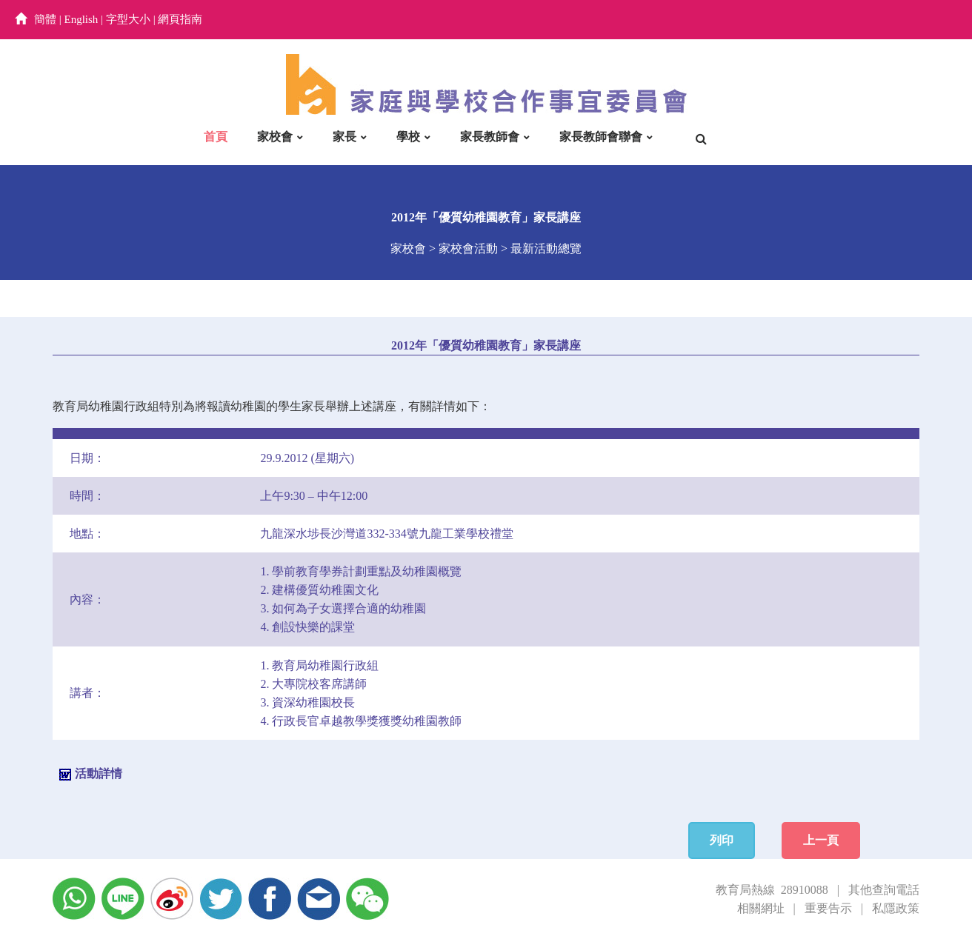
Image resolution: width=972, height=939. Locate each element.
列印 (721, 840)
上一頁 (821, 840)
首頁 (215, 136)
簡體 (45, 19)
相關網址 (761, 908)
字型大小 (128, 19)
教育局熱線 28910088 (772, 889)
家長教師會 (489, 136)
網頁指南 (180, 19)
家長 (344, 136)
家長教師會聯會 (600, 136)
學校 (408, 136)
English (81, 19)
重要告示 (828, 908)
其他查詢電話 (883, 889)
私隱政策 (895, 908)
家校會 (275, 136)
